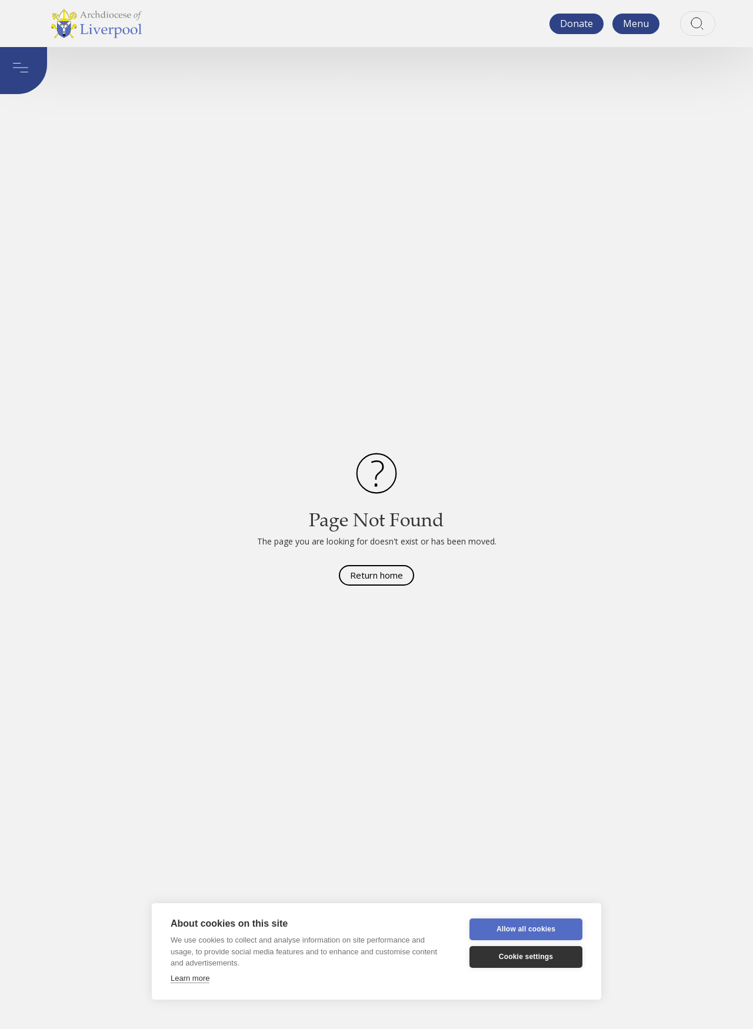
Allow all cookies (526, 929)
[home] (96, 23)
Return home (376, 575)
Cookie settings (526, 957)
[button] (635, 24)
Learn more (190, 978)
